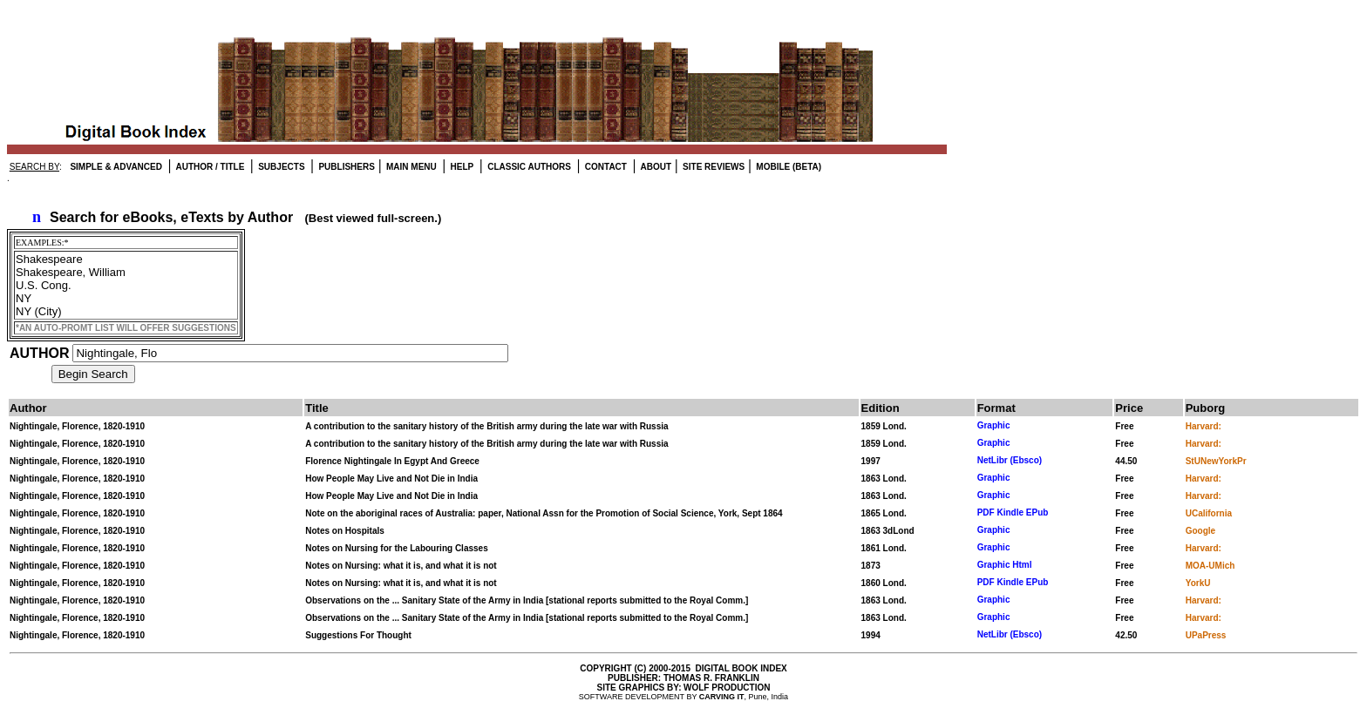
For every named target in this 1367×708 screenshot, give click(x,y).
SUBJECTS (279, 167)
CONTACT (604, 167)
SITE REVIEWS (712, 167)
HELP (460, 167)
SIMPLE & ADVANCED (116, 167)
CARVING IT (722, 696)
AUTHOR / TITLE (208, 167)
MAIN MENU (410, 167)
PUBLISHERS (345, 167)
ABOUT (654, 167)
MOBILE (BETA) (788, 167)
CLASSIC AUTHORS (528, 167)
